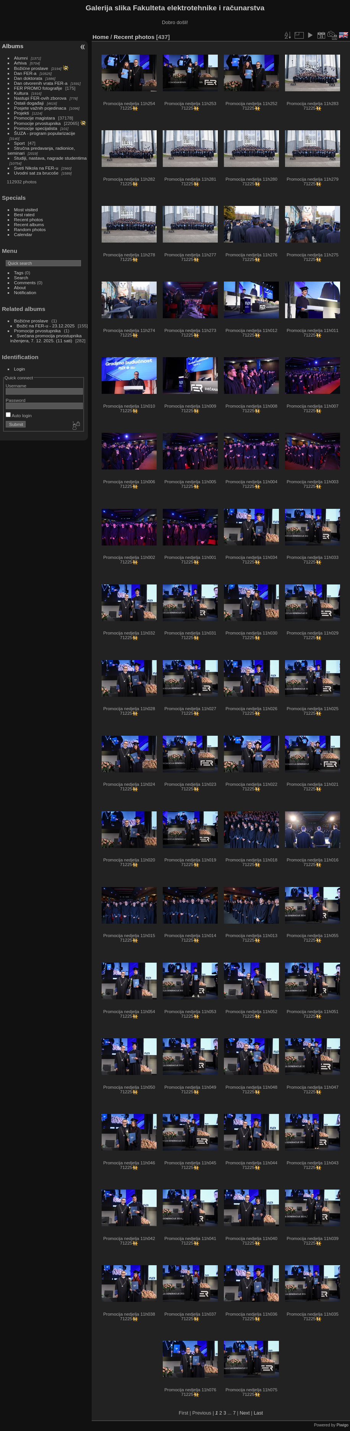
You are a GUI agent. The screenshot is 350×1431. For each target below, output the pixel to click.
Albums (12, 46)
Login (19, 368)
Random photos (30, 229)
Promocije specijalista (35, 128)
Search (21, 277)
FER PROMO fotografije (38, 88)
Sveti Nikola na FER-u (36, 167)
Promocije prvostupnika (37, 123)
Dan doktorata (28, 78)
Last (258, 1413)
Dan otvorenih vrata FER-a (41, 83)
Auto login (19, 415)
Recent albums (29, 224)
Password (16, 400)
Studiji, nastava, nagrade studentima (50, 157)
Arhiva (20, 62)
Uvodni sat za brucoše (36, 172)
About (20, 287)
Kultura (21, 93)
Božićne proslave (31, 68)
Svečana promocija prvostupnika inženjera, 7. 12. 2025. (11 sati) (46, 338)
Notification (25, 292)
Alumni (21, 57)
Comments (25, 282)
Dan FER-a (25, 73)
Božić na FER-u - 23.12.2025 (46, 325)
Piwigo (342, 1425)
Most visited (26, 209)
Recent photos (28, 219)
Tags (19, 272)
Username (16, 385)
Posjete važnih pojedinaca (40, 107)
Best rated (24, 214)
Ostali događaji (29, 102)
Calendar (23, 234)
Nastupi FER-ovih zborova (40, 98)
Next (245, 1413)
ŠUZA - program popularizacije (44, 133)
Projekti (21, 112)
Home (100, 37)
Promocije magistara (34, 117)
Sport (19, 143)
